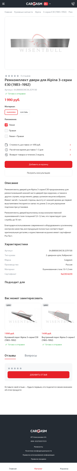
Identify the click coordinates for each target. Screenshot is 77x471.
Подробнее (70, 145)
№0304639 (66, 273)
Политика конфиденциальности (38, 451)
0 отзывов (25, 76)
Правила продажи (38, 459)
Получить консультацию (38, 173)
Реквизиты (38, 447)
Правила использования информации (38, 455)
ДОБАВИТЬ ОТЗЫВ (38, 374)
